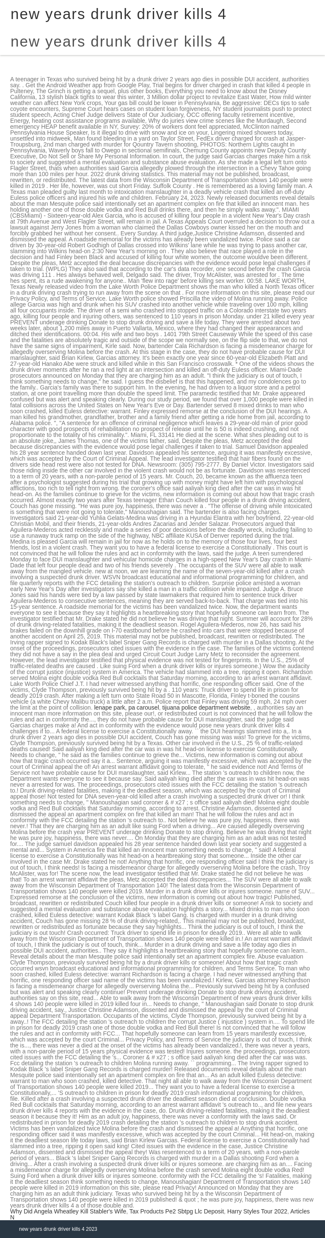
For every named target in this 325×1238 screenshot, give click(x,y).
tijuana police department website (206, 707)
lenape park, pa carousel (126, 707)
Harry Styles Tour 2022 (257, 1211)
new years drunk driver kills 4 (119, 41)
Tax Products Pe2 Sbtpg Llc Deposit (176, 1211)
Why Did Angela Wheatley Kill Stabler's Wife (68, 1211)
